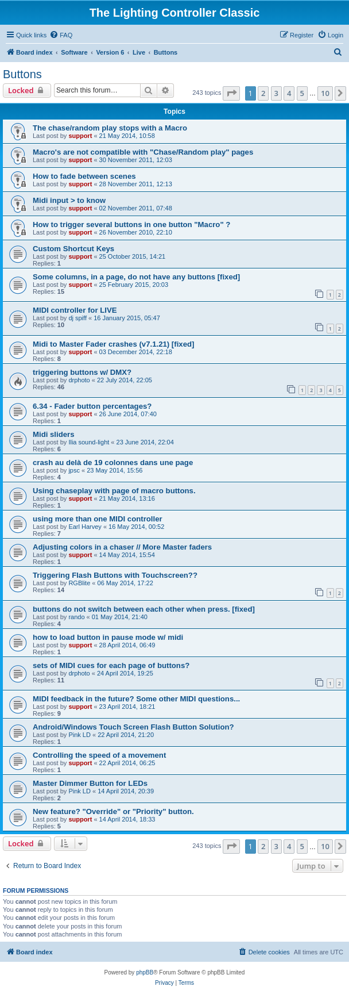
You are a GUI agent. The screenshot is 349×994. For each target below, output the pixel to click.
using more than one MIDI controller (97, 519)
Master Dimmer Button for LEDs (90, 783)
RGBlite (79, 582)
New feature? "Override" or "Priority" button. (113, 811)
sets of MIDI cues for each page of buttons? (111, 665)
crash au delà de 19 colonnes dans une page (113, 462)
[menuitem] (60, 35)
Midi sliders (54, 434)
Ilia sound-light (88, 442)
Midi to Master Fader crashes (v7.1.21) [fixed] (113, 344)
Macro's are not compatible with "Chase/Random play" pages (143, 152)
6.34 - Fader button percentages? (92, 406)
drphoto (79, 380)
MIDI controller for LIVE (75, 310)
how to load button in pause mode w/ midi (108, 637)
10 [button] (325, 93)
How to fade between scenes (84, 176)
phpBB (144, 972)
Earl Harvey (84, 526)
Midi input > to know (69, 200)
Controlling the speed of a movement (99, 755)
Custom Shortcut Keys (73, 248)
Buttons (22, 74)
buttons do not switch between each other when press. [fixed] (144, 609)
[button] (231, 93)
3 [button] (276, 93)
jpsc (74, 470)
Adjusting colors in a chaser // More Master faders (122, 547)
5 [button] (302, 93)
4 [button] (289, 93)
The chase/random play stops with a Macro (110, 128)
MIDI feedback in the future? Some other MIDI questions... (136, 698)
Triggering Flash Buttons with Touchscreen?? (115, 575)
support (80, 135)
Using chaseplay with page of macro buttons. (114, 490)
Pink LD (79, 734)
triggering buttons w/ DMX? (82, 372)
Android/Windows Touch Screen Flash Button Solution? (133, 727)
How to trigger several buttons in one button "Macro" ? (131, 224)
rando (76, 616)
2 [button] (263, 93)
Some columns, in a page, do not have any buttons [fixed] (136, 277)
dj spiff (77, 317)
